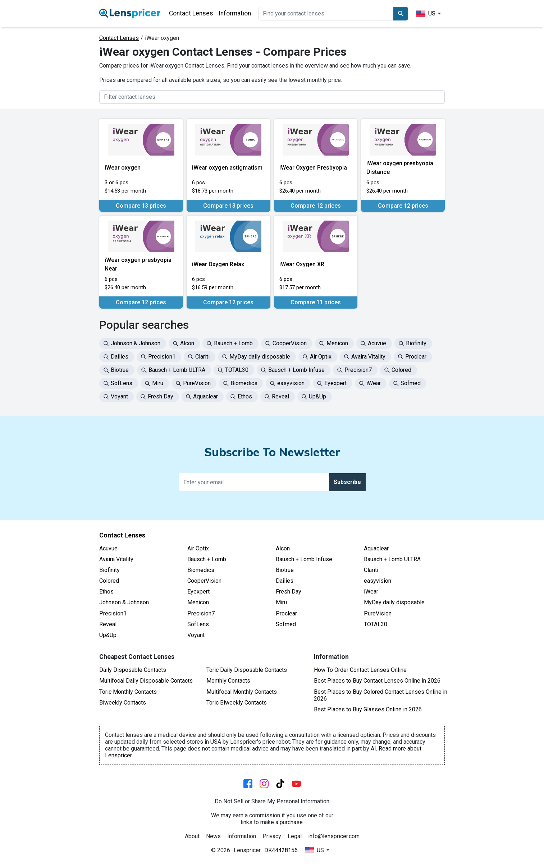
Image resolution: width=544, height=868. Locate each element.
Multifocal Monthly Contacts (241, 691)
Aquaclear (376, 548)
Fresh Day (288, 591)
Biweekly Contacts (122, 702)
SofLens (198, 624)
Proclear (286, 613)
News (213, 836)
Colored (109, 580)
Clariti (371, 570)
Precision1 (113, 613)
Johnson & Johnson (124, 602)
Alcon (283, 548)
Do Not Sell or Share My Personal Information (272, 801)
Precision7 (201, 613)
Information (235, 13)
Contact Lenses (191, 13)
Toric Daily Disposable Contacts (246, 669)
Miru (281, 602)
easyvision (377, 580)
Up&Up (107, 635)
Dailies (284, 580)
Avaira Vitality (116, 559)
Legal (295, 836)
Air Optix (198, 548)
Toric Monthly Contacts (128, 691)
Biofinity (109, 570)
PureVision (378, 613)
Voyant (196, 635)
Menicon (198, 602)
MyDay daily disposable (394, 602)
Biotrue (285, 570)
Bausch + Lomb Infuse (304, 559)
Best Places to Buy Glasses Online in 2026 (368, 709)
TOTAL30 (375, 624)
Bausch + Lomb (206, 559)
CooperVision (204, 580)
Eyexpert (198, 591)
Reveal (107, 624)
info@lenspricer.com (334, 836)
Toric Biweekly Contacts (236, 702)
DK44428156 (281, 850)
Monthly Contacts (228, 680)
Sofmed (286, 624)
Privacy (271, 836)
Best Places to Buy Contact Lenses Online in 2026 (377, 680)
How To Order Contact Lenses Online (360, 669)
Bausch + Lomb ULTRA (392, 559)
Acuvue (108, 548)
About (192, 836)
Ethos (106, 591)
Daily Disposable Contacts (132, 669)
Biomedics (200, 570)
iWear (371, 591)
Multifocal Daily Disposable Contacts (146, 680)
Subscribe (347, 482)
